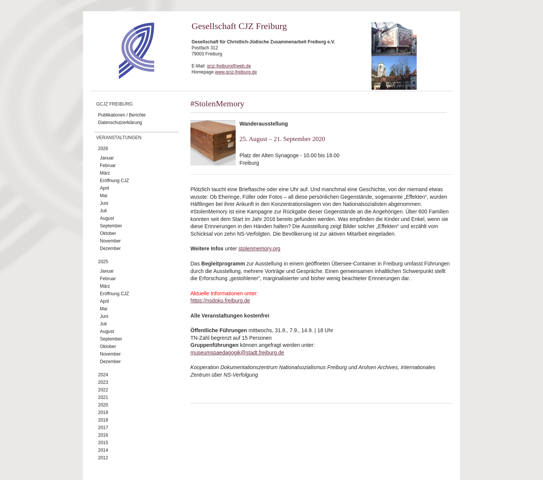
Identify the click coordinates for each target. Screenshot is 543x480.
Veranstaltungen (118, 137)
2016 (103, 435)
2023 (103, 382)
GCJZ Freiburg (114, 104)
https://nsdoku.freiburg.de (220, 301)
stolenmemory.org (259, 248)
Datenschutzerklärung (120, 122)
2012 (103, 457)
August (107, 218)
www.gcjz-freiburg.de (236, 72)
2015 (103, 442)
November (110, 241)
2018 (103, 420)
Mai (103, 195)
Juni (104, 203)
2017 (103, 427)
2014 (103, 450)
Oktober (108, 233)
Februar (108, 165)
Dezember (110, 248)
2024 (103, 374)
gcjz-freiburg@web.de (229, 66)
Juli (103, 210)
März (105, 173)
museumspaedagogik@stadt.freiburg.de (237, 353)
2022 (103, 390)
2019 (103, 412)
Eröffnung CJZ (114, 180)
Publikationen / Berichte (122, 115)
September (111, 225)
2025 (103, 261)
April (104, 188)
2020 (103, 405)
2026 (103, 148)
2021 (103, 397)
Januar (107, 158)
